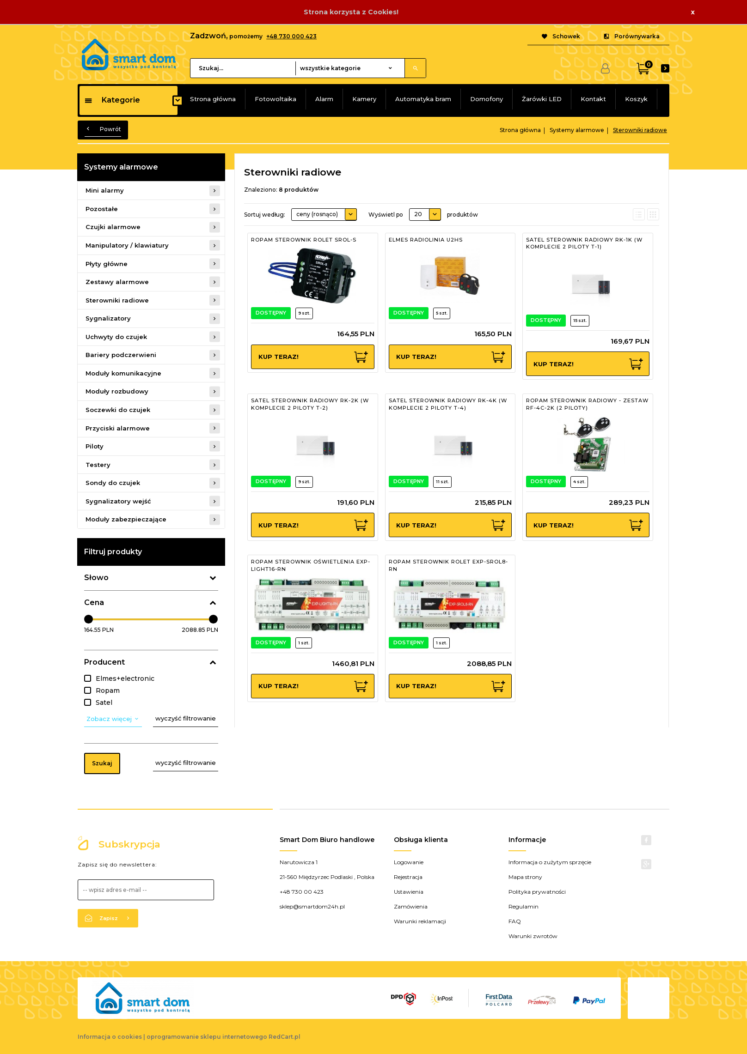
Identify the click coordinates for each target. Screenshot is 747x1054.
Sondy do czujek (113, 482)
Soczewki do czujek (118, 409)
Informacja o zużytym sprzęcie (549, 862)
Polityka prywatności (537, 891)
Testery (98, 464)
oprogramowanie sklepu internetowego (207, 1036)
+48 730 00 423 (302, 891)
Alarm (324, 99)
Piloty (95, 446)
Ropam (108, 690)
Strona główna (213, 99)
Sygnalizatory (108, 318)
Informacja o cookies (110, 1036)
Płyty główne (107, 263)
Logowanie (408, 862)
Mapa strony (525, 876)
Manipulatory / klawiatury (127, 245)
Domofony (486, 99)
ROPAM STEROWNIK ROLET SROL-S (303, 239)
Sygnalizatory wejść (118, 501)
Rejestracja (408, 876)
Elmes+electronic (125, 678)
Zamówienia (411, 906)
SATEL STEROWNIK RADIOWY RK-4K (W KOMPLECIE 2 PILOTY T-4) (448, 404)
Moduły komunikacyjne (123, 373)
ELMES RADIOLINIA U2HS (426, 239)
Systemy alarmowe (121, 167)
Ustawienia (408, 891)
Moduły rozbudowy (117, 391)
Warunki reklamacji (420, 921)
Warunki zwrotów (532, 936)
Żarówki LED (542, 99)
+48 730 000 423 (291, 36)
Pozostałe (102, 208)
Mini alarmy (105, 190)
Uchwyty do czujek (116, 336)
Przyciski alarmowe (118, 428)
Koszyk (636, 99)
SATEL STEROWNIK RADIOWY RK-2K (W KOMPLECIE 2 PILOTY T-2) (310, 404)
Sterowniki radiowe (117, 300)
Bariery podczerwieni (121, 354)
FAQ (514, 921)
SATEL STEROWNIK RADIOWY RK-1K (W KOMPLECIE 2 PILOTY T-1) (584, 243)
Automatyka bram (423, 99)
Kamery (364, 99)
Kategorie (112, 100)
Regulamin (523, 906)
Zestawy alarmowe (117, 281)
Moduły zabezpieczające (126, 519)
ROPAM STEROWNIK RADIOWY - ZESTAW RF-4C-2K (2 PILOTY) (587, 404)
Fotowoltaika (275, 99)
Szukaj (102, 763)
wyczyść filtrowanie (185, 718)
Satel (104, 702)
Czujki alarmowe (113, 226)
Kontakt (593, 99)
